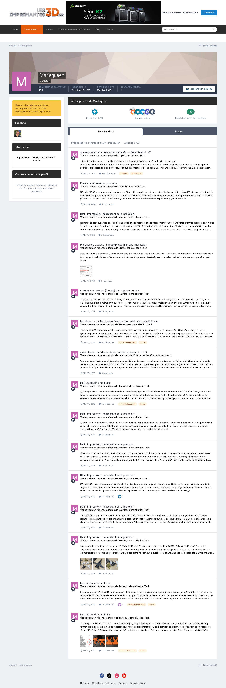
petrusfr (123, 355)
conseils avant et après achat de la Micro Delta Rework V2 (115, 152)
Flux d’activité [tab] (106, 131)
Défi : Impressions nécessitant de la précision (107, 213)
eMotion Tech (138, 155)
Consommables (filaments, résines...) (152, 355)
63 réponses (106, 342)
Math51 (122, 248)
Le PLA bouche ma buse (95, 382)
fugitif (122, 186)
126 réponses (107, 173)
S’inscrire (209, 12)
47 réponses (106, 311)
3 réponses (105, 281)
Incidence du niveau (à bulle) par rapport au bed (109, 290)
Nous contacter (138, 683)
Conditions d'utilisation (104, 683)
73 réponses (106, 235)
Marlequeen (114, 142)
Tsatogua (124, 386)
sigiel (121, 155)
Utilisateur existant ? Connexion (180, 12)
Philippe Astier (78, 142)
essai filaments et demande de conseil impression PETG (113, 352)
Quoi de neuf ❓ (32, 29)
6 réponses (106, 373)
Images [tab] (179, 131)
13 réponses (106, 204)
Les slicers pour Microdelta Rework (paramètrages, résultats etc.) (119, 321)
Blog (98, 29)
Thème (84, 683)
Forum (15, 29)
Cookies (123, 683)
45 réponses (106, 404)
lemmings (123, 217)
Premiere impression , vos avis (98, 183)
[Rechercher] (172, 29)
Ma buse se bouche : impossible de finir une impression (113, 244)
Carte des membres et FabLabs (74, 29)
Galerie (49, 29)
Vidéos (109, 29)
